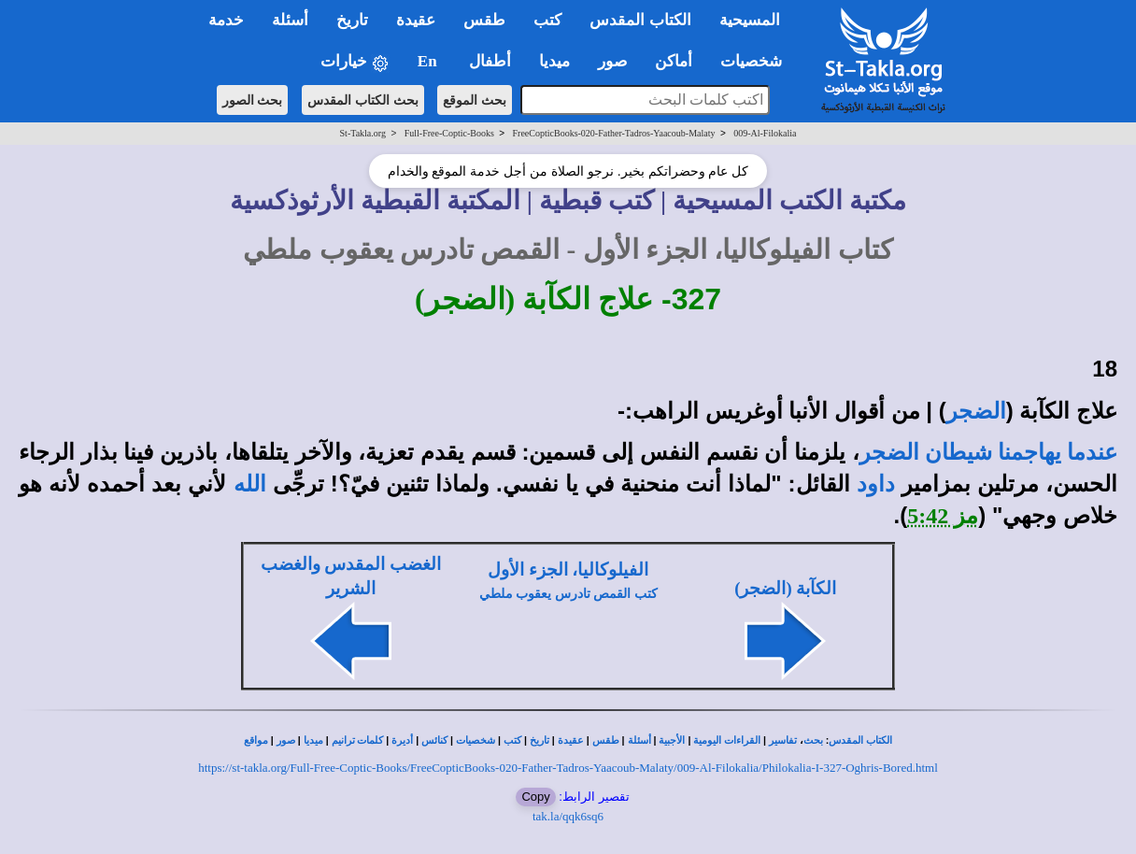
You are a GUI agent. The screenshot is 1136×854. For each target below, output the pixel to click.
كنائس (434, 740)
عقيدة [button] (415, 20)
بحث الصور (252, 100)
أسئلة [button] (290, 20)
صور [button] (612, 61)
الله (250, 484)
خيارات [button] (355, 62)
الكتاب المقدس (860, 740)
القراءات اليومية (726, 740)
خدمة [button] (226, 20)
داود (876, 484)
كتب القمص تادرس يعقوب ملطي (568, 594)
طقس (605, 740)
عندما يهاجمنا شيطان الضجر (988, 452)
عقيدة (571, 740)
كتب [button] (547, 20)
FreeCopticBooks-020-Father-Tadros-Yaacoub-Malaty (614, 133)
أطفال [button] (490, 61)
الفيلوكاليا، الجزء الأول (568, 569)
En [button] (429, 61)
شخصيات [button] (757, 61)
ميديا (313, 740)
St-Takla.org (363, 133)
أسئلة (639, 740)
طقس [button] (484, 20)
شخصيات (475, 740)
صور (286, 740)
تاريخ (539, 740)
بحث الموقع (474, 100)
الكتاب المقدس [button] (639, 20)
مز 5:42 (942, 516)
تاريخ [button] (352, 20)
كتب (512, 740)
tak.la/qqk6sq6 (568, 816)
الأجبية (672, 740)
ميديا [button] (554, 61)
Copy (535, 797)
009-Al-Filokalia (764, 133)
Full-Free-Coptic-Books (449, 133)
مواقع (256, 740)
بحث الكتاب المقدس (363, 100)
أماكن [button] (673, 61)
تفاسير (783, 740)
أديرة (402, 740)
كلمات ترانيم (358, 740)
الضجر (976, 411)
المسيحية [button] (749, 20)
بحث (813, 740)
